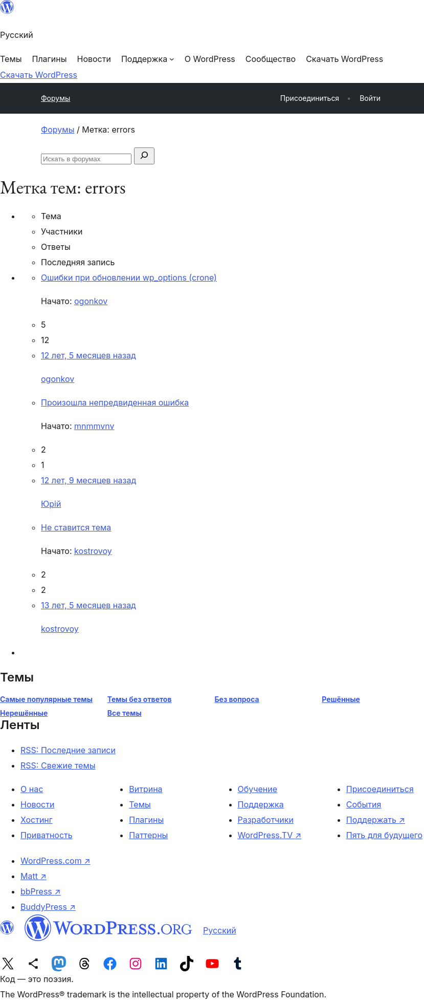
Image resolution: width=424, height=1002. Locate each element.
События (364, 804)
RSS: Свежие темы (58, 765)
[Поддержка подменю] (147, 59)
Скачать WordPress (38, 75)
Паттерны (148, 835)
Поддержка (261, 804)
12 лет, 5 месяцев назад (88, 355)
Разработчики (266, 820)
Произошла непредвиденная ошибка (115, 402)
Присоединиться (380, 789)
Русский (219, 930)
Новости (37, 804)
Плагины (146, 820)
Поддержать (375, 820)
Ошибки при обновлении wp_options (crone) (129, 277)
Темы (140, 804)
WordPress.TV (270, 835)
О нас (31, 789)
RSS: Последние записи (68, 750)
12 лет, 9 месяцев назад (88, 480)
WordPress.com (55, 861)
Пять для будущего (384, 835)
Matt (33, 876)
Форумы (55, 98)
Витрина (145, 789)
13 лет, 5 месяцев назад (88, 605)
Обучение (258, 789)
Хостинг (36, 820)
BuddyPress (48, 907)
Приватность (46, 835)
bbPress (40, 891)
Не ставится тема (76, 527)
